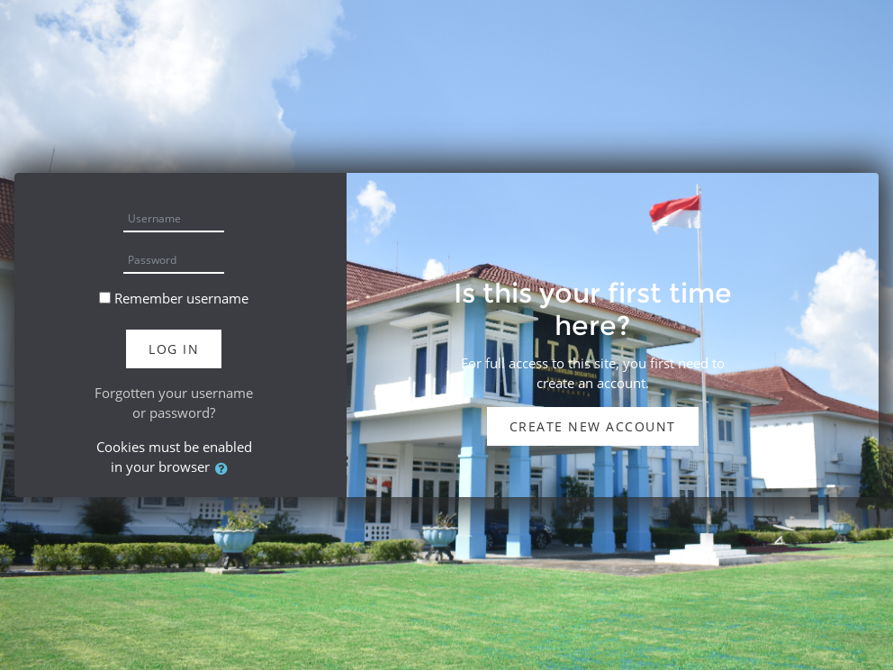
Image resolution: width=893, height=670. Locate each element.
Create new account (593, 426)
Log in (174, 349)
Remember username (181, 298)
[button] (225, 468)
